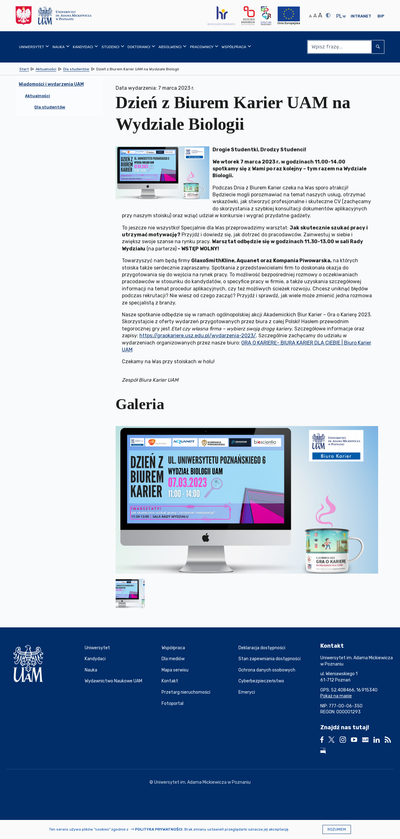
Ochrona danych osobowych (266, 670)
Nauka (91, 670)
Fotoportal (172, 703)
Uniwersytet (97, 648)
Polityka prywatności (158, 829)
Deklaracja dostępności (261, 648)
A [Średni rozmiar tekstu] (315, 16)
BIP (381, 16)
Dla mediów (173, 658)
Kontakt (170, 681)
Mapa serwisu (175, 670)
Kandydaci (95, 658)
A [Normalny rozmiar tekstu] (310, 16)
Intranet (361, 16)
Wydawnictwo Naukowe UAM (113, 681)
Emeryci (246, 692)
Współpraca (173, 648)
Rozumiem (337, 829)
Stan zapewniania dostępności (269, 658)
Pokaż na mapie (336, 696)
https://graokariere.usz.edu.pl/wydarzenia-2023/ (197, 336)
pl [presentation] (339, 16)
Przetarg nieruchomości (186, 692)
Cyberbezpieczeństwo (261, 681)
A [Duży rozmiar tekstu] (320, 15)
